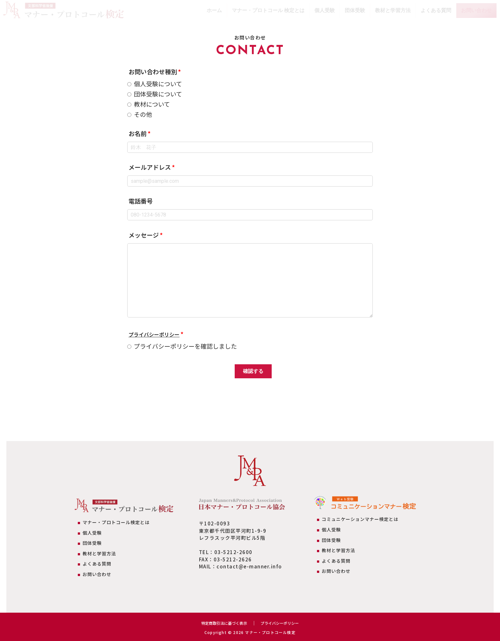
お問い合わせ (476, 10)
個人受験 (324, 10)
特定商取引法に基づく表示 (221, 623)
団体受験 (355, 10)
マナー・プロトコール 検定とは (268, 10)
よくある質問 (436, 10)
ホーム (214, 10)
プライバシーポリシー (159, 334)
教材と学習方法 (393, 10)
